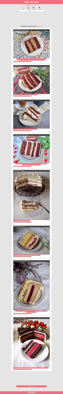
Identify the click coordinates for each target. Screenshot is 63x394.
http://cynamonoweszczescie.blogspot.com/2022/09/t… (24, 166)
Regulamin (29, 392)
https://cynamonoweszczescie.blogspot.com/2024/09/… (24, 61)
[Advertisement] (31, 18)
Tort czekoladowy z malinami (18, 65)
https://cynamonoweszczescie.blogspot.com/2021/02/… (24, 130)
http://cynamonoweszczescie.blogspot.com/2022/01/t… (24, 256)
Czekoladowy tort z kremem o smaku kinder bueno (21, 30)
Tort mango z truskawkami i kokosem (19, 226)
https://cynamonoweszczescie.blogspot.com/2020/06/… (24, 369)
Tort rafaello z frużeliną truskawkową (19, 170)
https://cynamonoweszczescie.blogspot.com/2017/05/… (24, 222)
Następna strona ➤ (31, 386)
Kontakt (33, 392)
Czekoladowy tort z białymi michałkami (19, 100)
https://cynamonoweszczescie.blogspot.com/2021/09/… (24, 313)
